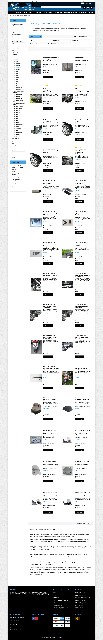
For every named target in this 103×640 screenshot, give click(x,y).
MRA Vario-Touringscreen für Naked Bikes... (50, 400)
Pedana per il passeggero (17, 34)
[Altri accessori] (83, 12)
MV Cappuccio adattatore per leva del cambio (50, 182)
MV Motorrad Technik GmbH (49, 56)
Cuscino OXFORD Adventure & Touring (82, 400)
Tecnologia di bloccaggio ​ (17, 41)
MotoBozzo (77, 366)
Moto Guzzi (14, 148)
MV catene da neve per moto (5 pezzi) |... (50, 151)
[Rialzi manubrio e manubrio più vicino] (23, 12)
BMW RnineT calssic (17, 128)
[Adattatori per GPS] (48, 12)
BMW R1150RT (16, 81)
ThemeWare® (60, 637)
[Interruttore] (58, 12)
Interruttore (14, 32)
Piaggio (13, 150)
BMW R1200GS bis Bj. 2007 (18, 87)
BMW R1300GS (16, 126)
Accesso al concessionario (17, 167)
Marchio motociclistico (35, 43)
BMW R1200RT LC (17, 110)
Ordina (75, 36)
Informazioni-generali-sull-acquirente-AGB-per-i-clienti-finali (17, 185)
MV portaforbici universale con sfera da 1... (82, 213)
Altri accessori (15, 36)
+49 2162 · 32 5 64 (15, 621)
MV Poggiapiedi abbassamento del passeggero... (82, 89)
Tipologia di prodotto (55, 40)
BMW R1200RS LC (16, 114)
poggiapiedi (14, 27)
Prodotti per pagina (81, 49)
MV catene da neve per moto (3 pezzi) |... (82, 120)
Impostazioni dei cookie (17, 165)
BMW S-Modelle (16, 138)
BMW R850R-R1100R (17, 67)
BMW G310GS (15, 50)
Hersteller (32, 40)
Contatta (13, 171)
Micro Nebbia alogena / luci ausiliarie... (81, 369)
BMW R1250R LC (16, 122)
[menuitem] (89, 3)
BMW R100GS (16, 61)
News (55, 592)
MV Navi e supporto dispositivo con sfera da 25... (50, 120)
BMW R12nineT (16, 85)
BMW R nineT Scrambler (18, 132)
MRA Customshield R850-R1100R (82, 430)
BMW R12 (15, 83)
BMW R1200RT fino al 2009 (18, 106)
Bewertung (53, 43)
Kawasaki (14, 145)
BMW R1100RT (16, 73)
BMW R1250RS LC (16, 116)
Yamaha (13, 157)
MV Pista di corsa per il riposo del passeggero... (82, 151)
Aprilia (13, 43)
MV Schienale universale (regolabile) (80, 244)
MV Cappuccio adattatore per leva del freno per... (82, 182)
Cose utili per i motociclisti (59, 594)
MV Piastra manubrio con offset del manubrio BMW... (82, 275)
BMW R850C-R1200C (17, 63)
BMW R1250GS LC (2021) (18, 98)
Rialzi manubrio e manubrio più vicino (18, 25)
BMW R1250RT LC (17, 112)
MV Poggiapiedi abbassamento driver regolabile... (50, 89)
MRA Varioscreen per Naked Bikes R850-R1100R (49, 462)
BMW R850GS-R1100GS (17, 65)
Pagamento (14, 169)
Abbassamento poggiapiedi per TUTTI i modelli (83, 598)
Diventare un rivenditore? (80, 600)
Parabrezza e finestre (16, 39)
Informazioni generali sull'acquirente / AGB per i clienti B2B (17, 181)
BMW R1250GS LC (17, 96)
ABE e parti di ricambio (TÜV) (81, 592)
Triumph (13, 155)
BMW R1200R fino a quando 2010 (18, 101)
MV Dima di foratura (79, 57)
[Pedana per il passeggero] (70, 12)
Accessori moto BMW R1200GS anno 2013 (18, 92)
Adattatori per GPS (16, 30)
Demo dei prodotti (57, 595)
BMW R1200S (16, 118)
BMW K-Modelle (16, 57)
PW (75, 397)
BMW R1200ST (16, 120)
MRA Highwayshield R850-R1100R (82, 492)
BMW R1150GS (16, 77)
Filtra (32, 36)
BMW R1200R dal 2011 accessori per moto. (19, 104)
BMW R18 (15, 136)
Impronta (13, 188)
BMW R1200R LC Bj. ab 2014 (18, 124)
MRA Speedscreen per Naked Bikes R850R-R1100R (50, 493)
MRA (44, 397)
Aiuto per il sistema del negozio (81, 602)
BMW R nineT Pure (17, 130)
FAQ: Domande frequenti (80, 595)
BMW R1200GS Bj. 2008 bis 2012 (19, 89)
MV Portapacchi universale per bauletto (50, 213)
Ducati (13, 141)
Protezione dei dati (16, 177)
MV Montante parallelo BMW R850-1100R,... (81, 338)
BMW (13, 46)
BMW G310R (15, 52)
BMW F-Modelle (16, 48)
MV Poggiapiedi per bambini (50, 275)
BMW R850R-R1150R (17, 69)
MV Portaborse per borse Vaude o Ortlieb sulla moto (50, 369)
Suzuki (13, 152)
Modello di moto (75, 40)
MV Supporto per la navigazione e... (51, 244)
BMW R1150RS (16, 79)
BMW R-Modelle (16, 59)
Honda (13, 143)
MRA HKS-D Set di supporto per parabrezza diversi (50, 431)
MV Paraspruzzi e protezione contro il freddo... (50, 307)
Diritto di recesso (15, 176)
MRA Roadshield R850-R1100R (82, 461)
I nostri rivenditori (79, 603)
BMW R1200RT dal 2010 (18, 108)
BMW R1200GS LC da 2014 (18, 94)
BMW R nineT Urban (17, 134)
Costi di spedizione (79, 605)
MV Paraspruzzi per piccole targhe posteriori (49, 338)
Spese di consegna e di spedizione (16, 173)
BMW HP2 (15, 54)
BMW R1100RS (16, 71)
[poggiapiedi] (38, 12)
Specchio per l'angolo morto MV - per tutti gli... (51, 58)
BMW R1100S (16, 75)
